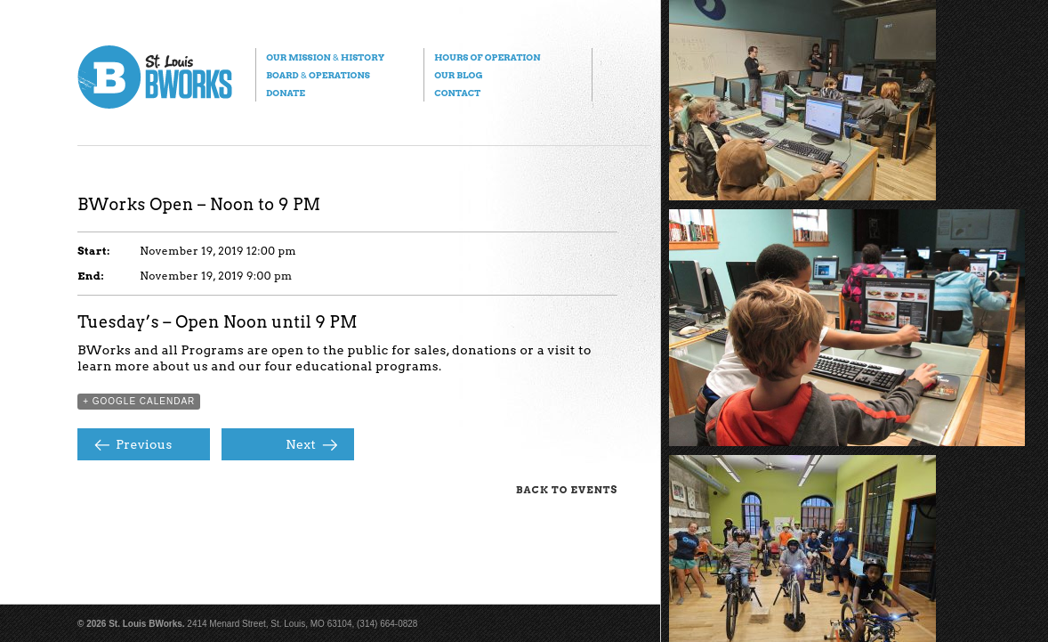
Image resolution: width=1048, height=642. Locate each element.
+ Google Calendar (139, 401)
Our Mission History (325, 57)
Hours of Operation (487, 57)
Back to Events (566, 490)
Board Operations (318, 74)
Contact (457, 92)
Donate (285, 92)
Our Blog (458, 74)
